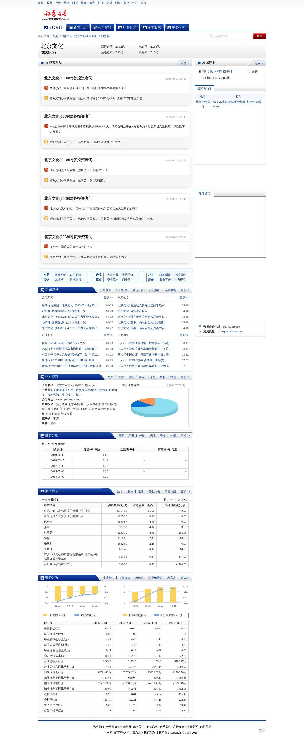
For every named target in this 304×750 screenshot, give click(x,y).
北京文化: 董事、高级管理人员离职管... (142, 328)
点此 (138, 732)
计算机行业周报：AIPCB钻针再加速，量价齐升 (71, 366)
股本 (120, 491)
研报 (75, 3)
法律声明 (125, 726)
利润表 (171, 578)
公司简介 (112, 726)
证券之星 (55, 15)
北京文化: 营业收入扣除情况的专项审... (142, 305)
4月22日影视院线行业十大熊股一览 (64, 322)
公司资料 (51, 377)
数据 (66, 3)
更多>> (185, 63)
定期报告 (170, 290)
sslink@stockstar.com (230, 331)
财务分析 (51, 577)
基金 (83, 3)
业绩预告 (108, 578)
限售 (141, 491)
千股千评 (127, 275)
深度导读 (204, 193)
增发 (163, 435)
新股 (131, 435)
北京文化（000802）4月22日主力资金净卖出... (71, 328)
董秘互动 (60, 275)
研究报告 (154, 290)
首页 (41, 3)
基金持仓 (154, 491)
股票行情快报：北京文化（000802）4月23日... (71, 305)
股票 (49, 3)
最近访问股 (204, 88)
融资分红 (51, 435)
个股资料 (104, 36)
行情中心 (66, 36)
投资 (173, 377)
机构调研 (165, 275)
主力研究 (180, 279)
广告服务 (179, 726)
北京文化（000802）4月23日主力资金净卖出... (71, 316)
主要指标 (124, 578)
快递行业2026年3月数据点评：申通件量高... (69, 360)
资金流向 (113, 279)
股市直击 (165, 279)
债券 (92, 3)
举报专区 (192, 726)
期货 (109, 3)
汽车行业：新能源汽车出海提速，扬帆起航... (70, 349)
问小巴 (126, 279)
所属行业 (208, 62)
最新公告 (138, 290)
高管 (131, 377)
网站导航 (98, 726)
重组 (142, 377)
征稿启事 (152, 726)
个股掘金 (180, 275)
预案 (121, 435)
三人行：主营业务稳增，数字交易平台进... (144, 343)
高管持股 (170, 491)
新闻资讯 (51, 290)
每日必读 (75, 275)
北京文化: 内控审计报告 (132, 311)
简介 (110, 377)
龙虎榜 (59, 279)
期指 (101, 3)
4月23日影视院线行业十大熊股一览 (64, 311)
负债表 (139, 578)
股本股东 (51, 491)
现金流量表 (155, 578)
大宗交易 (113, 275)
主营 (121, 377)
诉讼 (152, 377)
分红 (142, 435)
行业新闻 (122, 290)
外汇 (135, 3)
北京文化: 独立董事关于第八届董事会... (142, 316)
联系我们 (165, 726)
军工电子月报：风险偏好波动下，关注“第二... (70, 354)
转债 (173, 435)
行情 (58, 3)
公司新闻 (105, 290)
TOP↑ (261, 731)
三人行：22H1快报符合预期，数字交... (142, 360)
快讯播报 (75, 279)
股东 (130, 491)
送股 (152, 435)
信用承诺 (205, 726)
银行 (143, 3)
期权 (118, 3)
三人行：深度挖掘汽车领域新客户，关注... (144, 349)
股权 (163, 377)
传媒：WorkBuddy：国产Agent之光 (64, 343)
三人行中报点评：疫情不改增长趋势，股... (144, 354)
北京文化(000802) (85, 36)
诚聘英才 (138, 726)
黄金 (126, 3)
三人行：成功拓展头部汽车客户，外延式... (144, 366)
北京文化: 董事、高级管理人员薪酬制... (142, 322)
